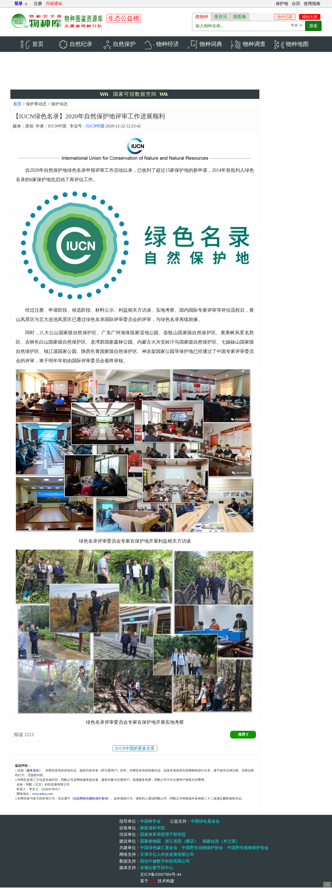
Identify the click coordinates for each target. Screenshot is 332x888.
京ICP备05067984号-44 (160, 875)
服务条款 (33, 771)
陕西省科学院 (152, 828)
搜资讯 (220, 16)
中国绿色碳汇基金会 (158, 848)
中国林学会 (150, 821)
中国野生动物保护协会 (202, 848)
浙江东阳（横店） (181, 841)
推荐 (243, 735)
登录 (18, 3)
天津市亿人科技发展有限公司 (167, 855)
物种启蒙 (285, 17)
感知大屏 (309, 17)
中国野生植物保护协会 (248, 848)
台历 (296, 3)
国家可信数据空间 (135, 94)
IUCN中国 (95, 126)
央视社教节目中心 (156, 868)
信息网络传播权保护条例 (90, 799)
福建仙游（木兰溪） (221, 841)
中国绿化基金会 (205, 821)
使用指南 (312, 3)
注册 (38, 3)
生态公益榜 (123, 18)
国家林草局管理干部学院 (163, 835)
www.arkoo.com (42, 794)
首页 (17, 104)
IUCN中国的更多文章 (134, 749)
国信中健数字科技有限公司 (165, 861)
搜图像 (239, 16)
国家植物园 (150, 841)
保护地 (282, 3)
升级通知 (54, 3)
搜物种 (201, 16)
